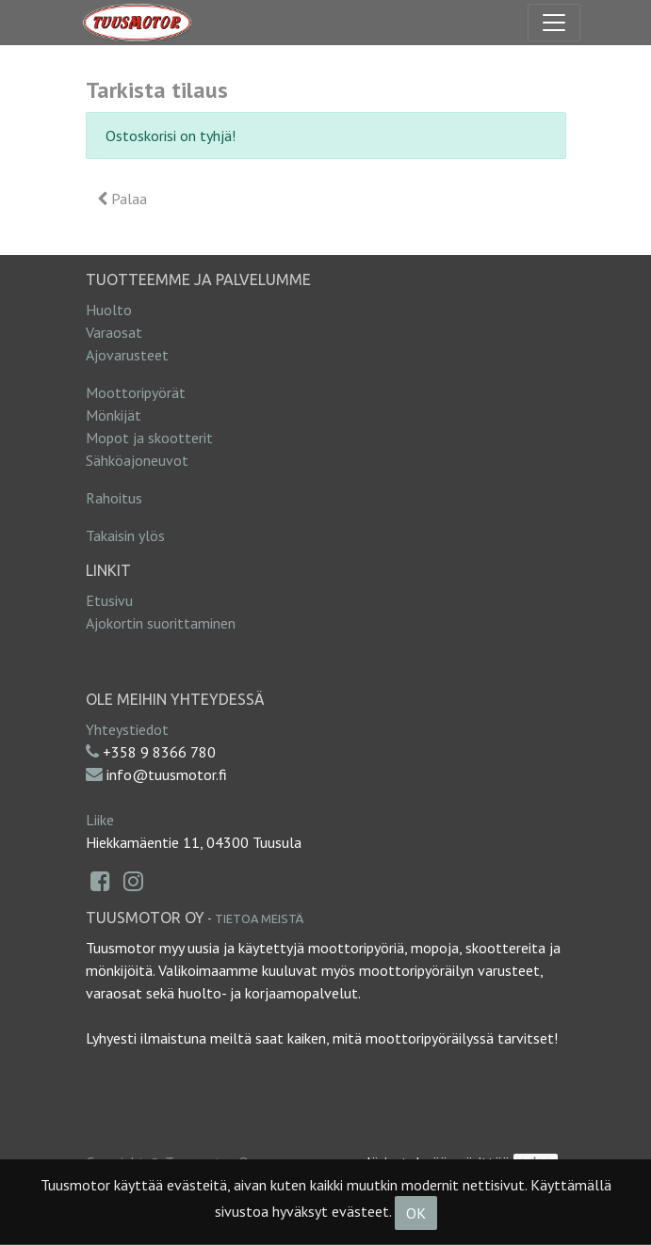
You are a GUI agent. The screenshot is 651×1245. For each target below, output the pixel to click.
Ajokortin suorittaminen (161, 623)
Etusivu (109, 600)
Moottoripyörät (136, 392)
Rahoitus (114, 497)
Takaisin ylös (125, 535)
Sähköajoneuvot (137, 460)
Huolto (109, 309)
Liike (100, 819)
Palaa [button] (122, 198)
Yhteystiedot (127, 729)
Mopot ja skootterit (149, 437)
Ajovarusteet (127, 354)
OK (416, 1213)
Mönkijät (113, 415)
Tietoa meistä (259, 918)
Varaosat (114, 332)
